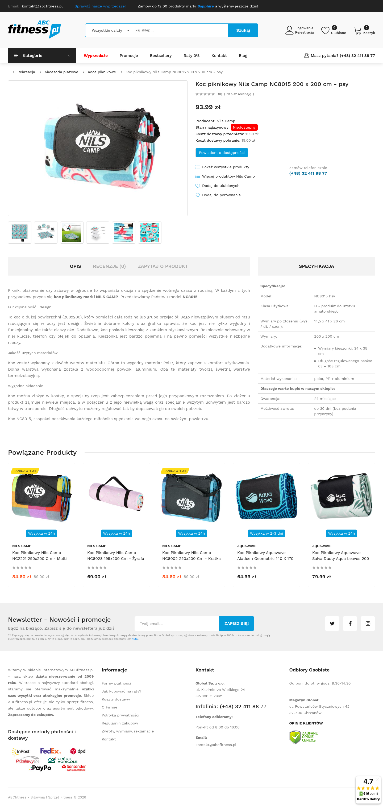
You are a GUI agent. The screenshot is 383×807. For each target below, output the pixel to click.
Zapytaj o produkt (163, 266)
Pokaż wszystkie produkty (225, 167)
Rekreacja (26, 72)
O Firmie (109, 707)
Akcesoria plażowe (61, 72)
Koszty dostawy (116, 699)
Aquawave (246, 546)
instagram (368, 623)
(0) (220, 94)
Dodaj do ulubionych (220, 185)
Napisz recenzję (239, 94)
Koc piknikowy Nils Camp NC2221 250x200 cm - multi (39, 555)
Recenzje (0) (109, 266)
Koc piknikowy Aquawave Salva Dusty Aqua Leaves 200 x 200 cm (340, 558)
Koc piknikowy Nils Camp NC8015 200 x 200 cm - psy (174, 72)
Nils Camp (226, 121)
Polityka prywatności (120, 715)
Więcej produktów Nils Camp (228, 176)
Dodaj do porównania (221, 195)
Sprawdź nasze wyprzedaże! (100, 6)
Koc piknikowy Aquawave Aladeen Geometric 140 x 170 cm (265, 558)
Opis (75, 266)
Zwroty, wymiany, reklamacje (128, 731)
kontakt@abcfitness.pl (215, 745)
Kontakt (109, 739)
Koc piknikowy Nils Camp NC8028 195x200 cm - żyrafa (115, 555)
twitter (332, 623)
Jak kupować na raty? (121, 691)
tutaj (135, 638)
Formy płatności (116, 683)
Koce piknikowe (102, 72)
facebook (350, 623)
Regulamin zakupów (120, 723)
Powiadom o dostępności (222, 152)
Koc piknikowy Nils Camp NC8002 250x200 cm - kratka (191, 555)
